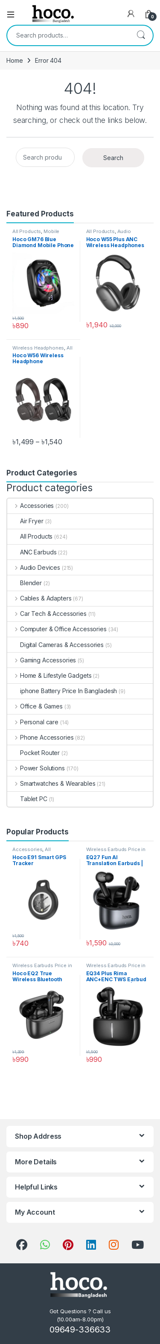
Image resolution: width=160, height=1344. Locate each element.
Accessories (30, 505)
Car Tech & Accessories (47, 613)
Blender (24, 582)
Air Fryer (25, 521)
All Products (26, 231)
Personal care (32, 722)
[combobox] (68, 35)
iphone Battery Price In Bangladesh (62, 690)
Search (141, 35)
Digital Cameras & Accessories (55, 644)
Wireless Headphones (38, 348)
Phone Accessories (40, 737)
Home (14, 60)
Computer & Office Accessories (57, 629)
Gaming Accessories (41, 660)
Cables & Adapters (39, 598)
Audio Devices (33, 567)
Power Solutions (36, 768)
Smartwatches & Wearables (51, 783)
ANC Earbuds (31, 552)
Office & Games (35, 706)
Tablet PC (27, 798)
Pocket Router (33, 752)
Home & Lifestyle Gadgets (49, 675)
